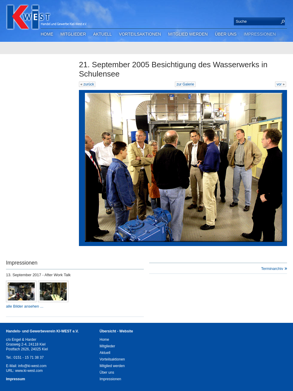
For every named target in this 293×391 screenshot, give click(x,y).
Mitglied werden (187, 34)
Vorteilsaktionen (140, 34)
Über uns (225, 34)
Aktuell (102, 34)
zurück (88, 84)
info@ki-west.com (32, 366)
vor (280, 84)
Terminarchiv (272, 268)
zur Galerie (185, 84)
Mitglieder (73, 34)
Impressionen (260, 34)
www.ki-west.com (29, 371)
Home (47, 34)
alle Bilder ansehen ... (24, 306)
